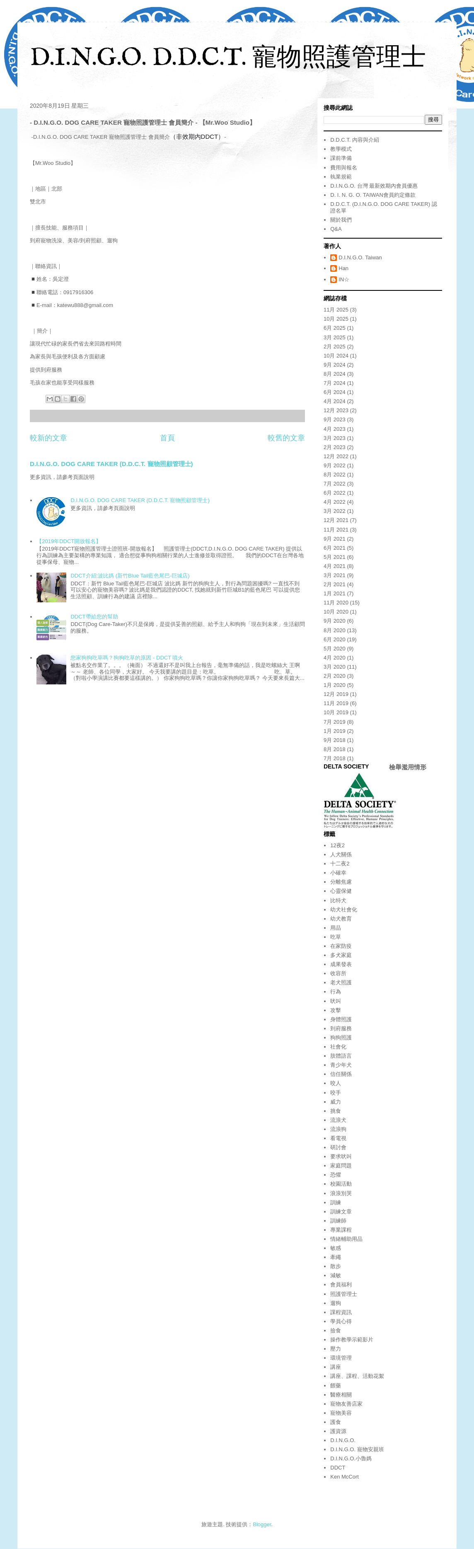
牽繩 (335, 1257)
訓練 (335, 1202)
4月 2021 (335, 566)
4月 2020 (335, 658)
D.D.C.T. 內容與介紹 (354, 140)
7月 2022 (335, 484)
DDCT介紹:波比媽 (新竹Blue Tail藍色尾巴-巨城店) (129, 576)
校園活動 (341, 1184)
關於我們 (341, 220)
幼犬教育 (341, 919)
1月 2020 (335, 685)
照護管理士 (343, 1294)
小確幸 (338, 873)
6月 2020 (335, 639)
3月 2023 (335, 438)
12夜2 (337, 845)
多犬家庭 (341, 955)
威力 (335, 1102)
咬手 (335, 1093)
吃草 (335, 937)
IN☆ (344, 279)
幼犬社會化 (343, 909)
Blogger (262, 1524)
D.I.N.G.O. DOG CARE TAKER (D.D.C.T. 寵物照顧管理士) (111, 463)
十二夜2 (339, 863)
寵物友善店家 (346, 1404)
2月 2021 (335, 584)
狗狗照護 (341, 1037)
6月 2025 (335, 328)
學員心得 (341, 1321)
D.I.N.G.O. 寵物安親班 (357, 1449)
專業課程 (341, 1230)
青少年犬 (341, 1065)
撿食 (335, 1330)
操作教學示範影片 (351, 1339)
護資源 (338, 1431)
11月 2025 (336, 310)
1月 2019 (335, 731)
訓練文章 (341, 1211)
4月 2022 (335, 502)
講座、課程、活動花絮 (357, 1376)
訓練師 (338, 1221)
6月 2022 (335, 493)
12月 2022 (336, 456)
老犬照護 (341, 982)
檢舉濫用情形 (407, 767)
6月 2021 (335, 548)
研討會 (338, 1147)
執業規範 (341, 177)
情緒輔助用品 (346, 1239)
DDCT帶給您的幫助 (94, 617)
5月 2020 (335, 648)
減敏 (335, 1275)
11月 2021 (336, 530)
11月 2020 (336, 602)
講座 (335, 1367)
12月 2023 (336, 410)
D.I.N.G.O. (343, 1440)
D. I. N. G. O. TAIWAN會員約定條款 (373, 195)
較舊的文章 (286, 438)
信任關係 (341, 1074)
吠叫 (335, 1001)
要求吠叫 (341, 1156)
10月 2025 (336, 319)
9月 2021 (335, 539)
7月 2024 (335, 383)
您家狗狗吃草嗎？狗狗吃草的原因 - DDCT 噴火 (126, 658)
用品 (335, 928)
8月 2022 (335, 474)
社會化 (338, 1047)
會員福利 (341, 1284)
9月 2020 (335, 621)
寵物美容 (341, 1413)
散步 (335, 1266)
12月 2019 (336, 694)
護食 (335, 1422)
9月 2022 (335, 465)
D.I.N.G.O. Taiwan (360, 257)
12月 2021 (336, 520)
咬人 (335, 1083)
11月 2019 (336, 703)
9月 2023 (335, 419)
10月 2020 (336, 612)
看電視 (338, 1138)
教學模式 (341, 149)
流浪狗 (338, 1129)
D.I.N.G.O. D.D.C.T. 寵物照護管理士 (228, 58)
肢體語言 (341, 1056)
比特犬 (338, 900)
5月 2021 (335, 557)
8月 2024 (335, 374)
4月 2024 (335, 401)
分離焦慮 (341, 882)
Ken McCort (344, 1477)
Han (343, 268)
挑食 (335, 1111)
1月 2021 (335, 593)
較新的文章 (48, 438)
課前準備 (341, 158)
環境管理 (341, 1358)
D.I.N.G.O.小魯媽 (351, 1458)
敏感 (335, 1248)
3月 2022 (335, 511)
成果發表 (341, 964)
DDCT (337, 1467)
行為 (335, 991)
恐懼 (335, 1175)
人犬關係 (341, 854)
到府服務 (341, 1028)
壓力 (335, 1349)
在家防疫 (341, 946)
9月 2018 (335, 740)
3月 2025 (335, 337)
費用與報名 (343, 167)
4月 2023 (335, 429)
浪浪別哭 (341, 1193)
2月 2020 (335, 676)
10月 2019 (336, 712)
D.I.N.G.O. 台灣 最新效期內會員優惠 (374, 186)
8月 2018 (335, 749)
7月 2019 (335, 722)
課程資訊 (341, 1312)
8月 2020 (335, 630)
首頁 (167, 438)
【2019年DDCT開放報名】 (68, 541)
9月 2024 (335, 365)
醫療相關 (341, 1395)
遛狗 (335, 1303)
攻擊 (335, 1010)
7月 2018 (335, 758)
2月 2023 (335, 447)
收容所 (338, 973)
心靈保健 (341, 891)
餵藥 (335, 1385)
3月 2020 (335, 667)
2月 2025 (335, 346)
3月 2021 (335, 575)
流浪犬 (338, 1120)
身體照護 (341, 1019)
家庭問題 (341, 1165)
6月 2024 (335, 392)
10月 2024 (336, 356)
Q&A (335, 229)
